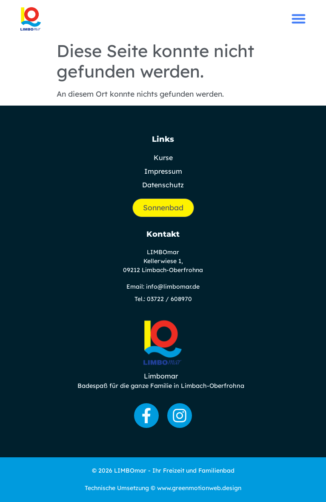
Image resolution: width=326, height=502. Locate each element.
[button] (298, 18)
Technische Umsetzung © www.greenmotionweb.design (163, 488)
